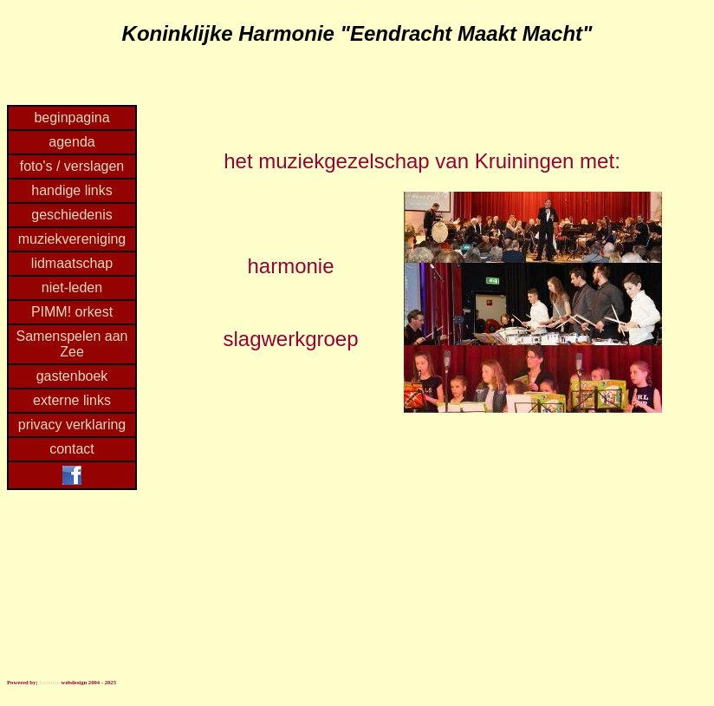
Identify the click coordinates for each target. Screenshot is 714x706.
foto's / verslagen (72, 166)
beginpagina (71, 117)
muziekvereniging (72, 239)
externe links (72, 400)
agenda (71, 141)
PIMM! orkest (72, 311)
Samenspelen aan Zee (72, 344)
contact (71, 448)
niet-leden (72, 287)
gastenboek (72, 376)
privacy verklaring (72, 424)
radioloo (49, 682)
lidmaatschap (72, 263)
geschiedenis (71, 214)
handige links (71, 190)
